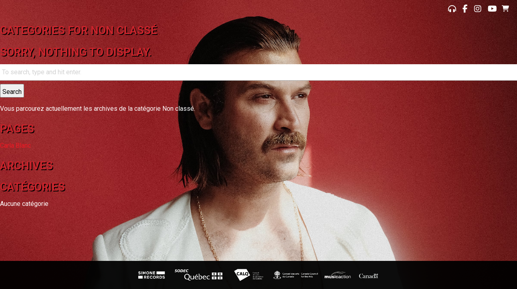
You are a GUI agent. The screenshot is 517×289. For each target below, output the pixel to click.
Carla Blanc (15, 145)
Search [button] (12, 92)
